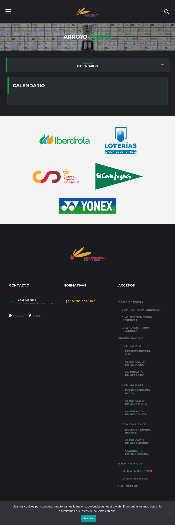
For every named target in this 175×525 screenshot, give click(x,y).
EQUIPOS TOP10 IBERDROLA (141, 309)
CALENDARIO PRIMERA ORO (134, 374)
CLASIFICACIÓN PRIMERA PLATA (136, 402)
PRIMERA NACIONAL (131, 338)
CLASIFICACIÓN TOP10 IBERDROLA (137, 319)
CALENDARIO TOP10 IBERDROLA (135, 329)
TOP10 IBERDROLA (131, 302)
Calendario (87, 65)
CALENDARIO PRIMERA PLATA (136, 413)
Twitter (35, 315)
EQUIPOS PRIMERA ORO (138, 353)
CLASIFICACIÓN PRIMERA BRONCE (137, 442)
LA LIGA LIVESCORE (135, 478)
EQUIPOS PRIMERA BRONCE (138, 431)
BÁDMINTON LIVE (130, 463)
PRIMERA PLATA (132, 385)
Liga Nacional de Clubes (79, 301)
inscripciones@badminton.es (35, 303)
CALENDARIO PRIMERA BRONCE (137, 452)
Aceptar (88, 518)
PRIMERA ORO (131, 345)
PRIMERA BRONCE (134, 424)
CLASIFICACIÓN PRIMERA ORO (135, 363)
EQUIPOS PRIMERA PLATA (138, 392)
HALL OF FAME (128, 486)
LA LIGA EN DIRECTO (137, 471)
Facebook (17, 315)
